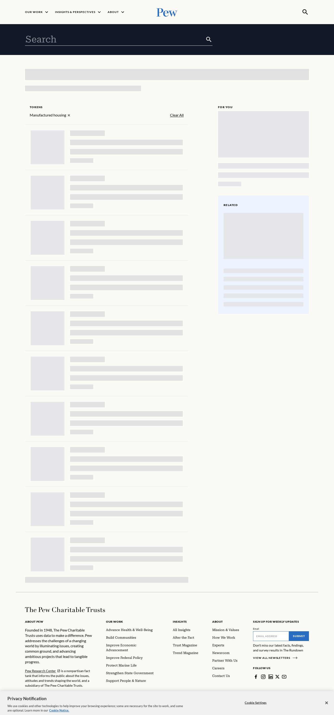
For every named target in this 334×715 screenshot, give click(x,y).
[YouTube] (284, 677)
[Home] (65, 609)
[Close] (326, 705)
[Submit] (208, 39)
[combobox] (115, 39)
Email (256, 629)
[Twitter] (277, 677)
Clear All (177, 115)
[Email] (271, 636)
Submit (299, 636)
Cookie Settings (256, 705)
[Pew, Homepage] (167, 12)
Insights (180, 621)
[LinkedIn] (270, 677)
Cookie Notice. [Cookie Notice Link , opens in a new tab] (59, 713)
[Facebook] (256, 677)
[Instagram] (263, 677)
